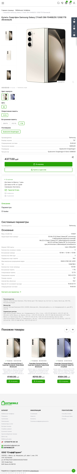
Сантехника (4, 418)
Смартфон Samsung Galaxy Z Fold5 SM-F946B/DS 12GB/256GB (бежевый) (13, 365)
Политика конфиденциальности (39, 421)
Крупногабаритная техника (9, 434)
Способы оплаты (66, 413)
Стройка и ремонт (6, 429)
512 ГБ (14, 123)
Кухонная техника (6, 431)
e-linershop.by (34, 471)
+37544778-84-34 (9, 442)
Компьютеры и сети (7, 424)
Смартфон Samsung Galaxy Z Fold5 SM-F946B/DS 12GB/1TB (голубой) (63, 365)
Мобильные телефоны (7, 413)
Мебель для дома (6, 439)
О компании (33, 413)
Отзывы (64, 418)
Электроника (5, 421)
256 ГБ (5, 123)
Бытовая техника (6, 426)
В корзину (38, 164)
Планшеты (4, 416)
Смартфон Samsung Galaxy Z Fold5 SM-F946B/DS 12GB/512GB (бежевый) (38, 365)
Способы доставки (67, 416)
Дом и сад (4, 436)
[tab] (38, 204)
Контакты (33, 418)
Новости (32, 416)
